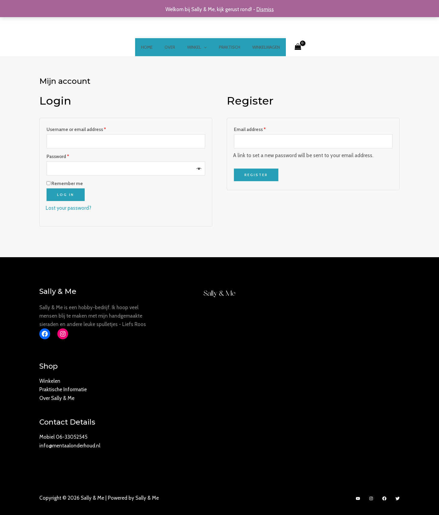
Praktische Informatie (63, 389)
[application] (204, 47)
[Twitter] (397, 497)
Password (58, 157)
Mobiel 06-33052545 (63, 436)
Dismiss (265, 9)
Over (173, 47)
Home (154, 47)
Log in (65, 194)
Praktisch (226, 47)
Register (256, 175)
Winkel (197, 47)
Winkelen (49, 381)
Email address (250, 129)
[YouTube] (358, 497)
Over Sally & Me (56, 398)
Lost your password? (69, 208)
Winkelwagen (259, 47)
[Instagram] (371, 497)
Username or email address (76, 129)
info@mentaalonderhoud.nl (69, 445)
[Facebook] (384, 497)
